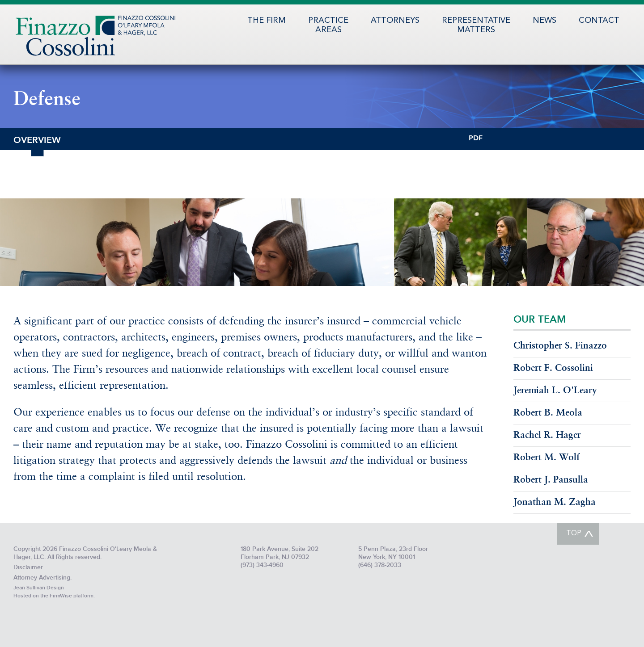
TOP (573, 533)
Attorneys (395, 21)
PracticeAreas (328, 25)
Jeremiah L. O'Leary (555, 390)
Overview (37, 139)
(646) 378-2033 (379, 565)
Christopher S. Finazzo (560, 346)
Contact (599, 21)
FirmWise (61, 595)
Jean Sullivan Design (38, 587)
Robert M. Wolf (546, 457)
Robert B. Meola (547, 413)
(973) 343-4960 (262, 565)
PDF (476, 137)
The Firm (266, 21)
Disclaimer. (28, 567)
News (544, 21)
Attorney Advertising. (42, 577)
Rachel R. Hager (547, 435)
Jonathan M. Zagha (554, 502)
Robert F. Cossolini (553, 368)
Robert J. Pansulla (550, 480)
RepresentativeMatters (476, 25)
